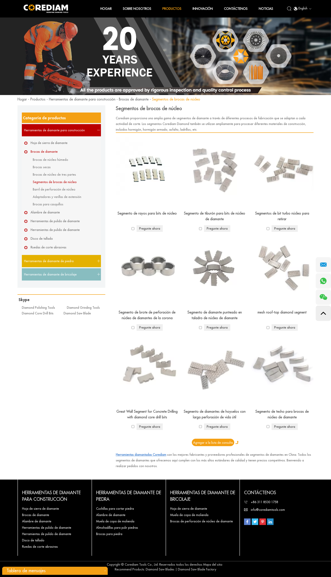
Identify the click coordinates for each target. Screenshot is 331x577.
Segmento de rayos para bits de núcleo (147, 213)
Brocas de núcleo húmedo (50, 159)
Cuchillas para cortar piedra (115, 508)
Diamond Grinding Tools (83, 307)
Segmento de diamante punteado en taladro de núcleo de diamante (214, 315)
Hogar (106, 8)
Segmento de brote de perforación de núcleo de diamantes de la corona (147, 315)
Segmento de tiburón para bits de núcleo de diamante (214, 216)
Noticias (266, 8)
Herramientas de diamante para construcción (82, 99)
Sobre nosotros (137, 8)
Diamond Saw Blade (77, 313)
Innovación (202, 8)
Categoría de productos (44, 118)
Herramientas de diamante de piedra (128, 496)
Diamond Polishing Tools (38, 307)
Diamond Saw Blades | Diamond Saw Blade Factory (181, 569)
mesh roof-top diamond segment (282, 312)
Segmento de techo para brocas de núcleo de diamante (282, 414)
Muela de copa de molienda (115, 521)
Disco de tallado (42, 238)
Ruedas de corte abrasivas (48, 247)
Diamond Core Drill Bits (38, 313)
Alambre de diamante (45, 212)
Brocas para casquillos (48, 204)
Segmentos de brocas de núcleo (176, 99)
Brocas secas (42, 167)
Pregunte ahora (149, 228)
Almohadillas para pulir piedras (117, 527)
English (302, 8)
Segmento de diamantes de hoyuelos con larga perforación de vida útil (215, 414)
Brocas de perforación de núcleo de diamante (201, 521)
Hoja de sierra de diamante (49, 142)
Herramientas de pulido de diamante (55, 221)
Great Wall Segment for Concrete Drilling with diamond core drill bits (147, 414)
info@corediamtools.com (268, 509)
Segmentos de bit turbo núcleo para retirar (282, 216)
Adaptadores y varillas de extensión (57, 196)
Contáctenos (236, 8)
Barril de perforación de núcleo (54, 189)
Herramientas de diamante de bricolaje (202, 496)
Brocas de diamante (134, 99)
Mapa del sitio (212, 564)
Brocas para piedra (109, 533)
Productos (171, 8)
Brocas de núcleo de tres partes (54, 174)
